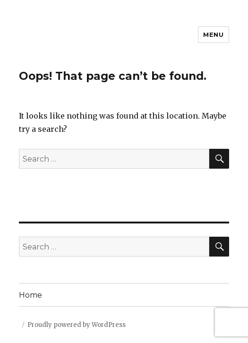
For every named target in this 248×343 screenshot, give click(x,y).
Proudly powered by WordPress (76, 325)
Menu (213, 34)
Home (30, 295)
